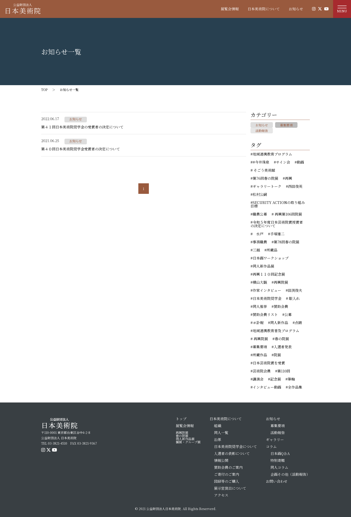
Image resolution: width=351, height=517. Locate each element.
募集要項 (286, 125)
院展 (277, 355)
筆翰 (291, 379)
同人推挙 (260, 306)
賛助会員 (281, 306)
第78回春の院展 (286, 242)
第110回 (283, 371)
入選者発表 (283, 347)
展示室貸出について (230, 488)
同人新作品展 (263, 266)
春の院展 (282, 339)
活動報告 (261, 130)
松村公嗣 (260, 194)
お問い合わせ (276, 481)
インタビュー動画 (267, 387)
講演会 (258, 379)
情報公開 (221, 460)
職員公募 (260, 214)
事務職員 (260, 242)
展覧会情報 (230, 8)
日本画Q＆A (280, 453)
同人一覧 (221, 432)
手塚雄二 (277, 234)
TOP (44, 89)
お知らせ (296, 8)
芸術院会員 (262, 371)
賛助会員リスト (265, 314)
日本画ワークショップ (271, 258)
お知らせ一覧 (69, 89)
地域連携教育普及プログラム (276, 331)
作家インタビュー (267, 290)
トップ (181, 418)
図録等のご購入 (226, 481)
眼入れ (294, 298)
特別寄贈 (277, 460)
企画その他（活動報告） (290, 474)
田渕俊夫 (295, 290)
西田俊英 (295, 186)
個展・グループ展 (188, 442)
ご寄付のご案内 (226, 474)
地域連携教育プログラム (272, 154)
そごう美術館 (264, 170)
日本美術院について (264, 8)
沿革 (217, 439)
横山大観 (260, 282)
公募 (288, 314)
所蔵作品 (260, 355)
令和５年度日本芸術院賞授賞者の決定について (276, 224)
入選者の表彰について (232, 453)
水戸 (258, 234)
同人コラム (279, 467)
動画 (300, 162)
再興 (288, 178)
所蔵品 (272, 250)
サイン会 (283, 162)
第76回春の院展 (265, 178)
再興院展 (281, 282)
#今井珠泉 (261, 162)
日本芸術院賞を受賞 (269, 363)
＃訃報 (258, 322)
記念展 (275, 379)
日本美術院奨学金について (235, 446)
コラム (271, 446)
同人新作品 (279, 322)
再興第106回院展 (288, 214)
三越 (256, 250)
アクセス (221, 495)
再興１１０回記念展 (269, 274)
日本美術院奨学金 (267, 298)
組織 (217, 425)
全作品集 (295, 387)
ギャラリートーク (267, 186)
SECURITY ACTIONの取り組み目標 (277, 204)
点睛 (298, 322)
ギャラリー (275, 439)
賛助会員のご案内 (228, 467)
